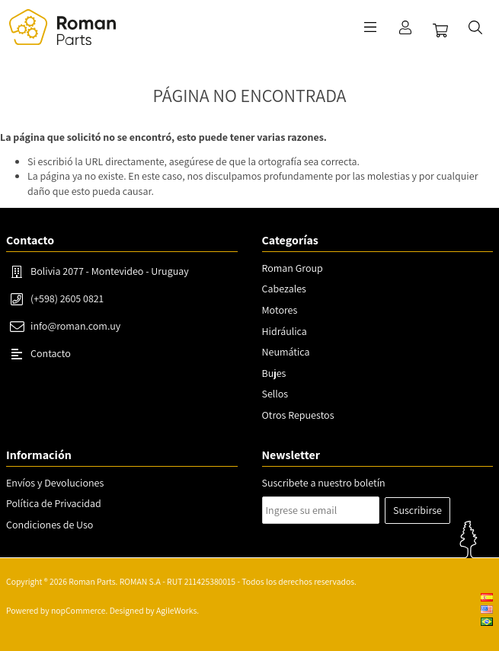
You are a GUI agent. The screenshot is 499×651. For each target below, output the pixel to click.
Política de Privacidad (53, 503)
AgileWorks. (177, 610)
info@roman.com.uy (75, 326)
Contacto (50, 353)
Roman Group (292, 268)
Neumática (286, 352)
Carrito (440, 30)
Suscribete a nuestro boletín (323, 483)
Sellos (275, 393)
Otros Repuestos (298, 415)
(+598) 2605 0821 (67, 298)
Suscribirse (417, 510)
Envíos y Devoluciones (55, 483)
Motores (280, 310)
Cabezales (284, 288)
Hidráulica (284, 331)
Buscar (475, 27)
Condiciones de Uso (49, 524)
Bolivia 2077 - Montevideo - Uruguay (109, 271)
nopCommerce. (79, 610)
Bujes (274, 373)
